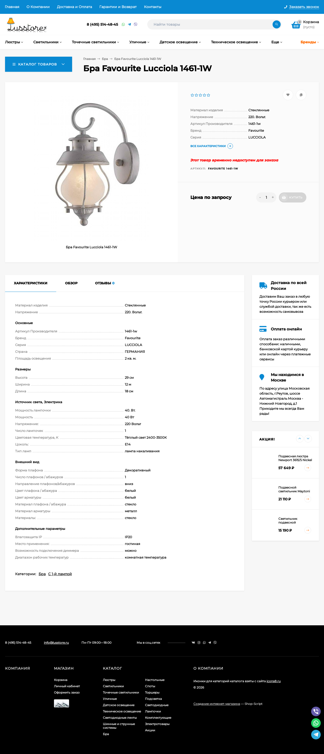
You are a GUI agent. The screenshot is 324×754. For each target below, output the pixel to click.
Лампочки (153, 711)
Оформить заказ (66, 692)
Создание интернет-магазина (216, 704)
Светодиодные (156, 705)
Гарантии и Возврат (118, 7)
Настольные (154, 680)
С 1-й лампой (60, 574)
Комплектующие (158, 717)
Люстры (109, 680)
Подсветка (153, 699)
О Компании (38, 7)
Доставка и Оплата (74, 7)
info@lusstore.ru (56, 642)
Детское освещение (118, 705)
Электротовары (157, 724)
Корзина (60, 680)
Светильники (113, 686)
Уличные (110, 699)
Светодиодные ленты (120, 717)
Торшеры (152, 692)
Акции (150, 730)
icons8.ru (274, 681)
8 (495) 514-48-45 (102, 24)
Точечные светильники (121, 692)
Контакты (152, 7)
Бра (105, 59)
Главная (12, 7)
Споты (150, 686)
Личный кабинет (67, 686)
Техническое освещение (122, 711)
